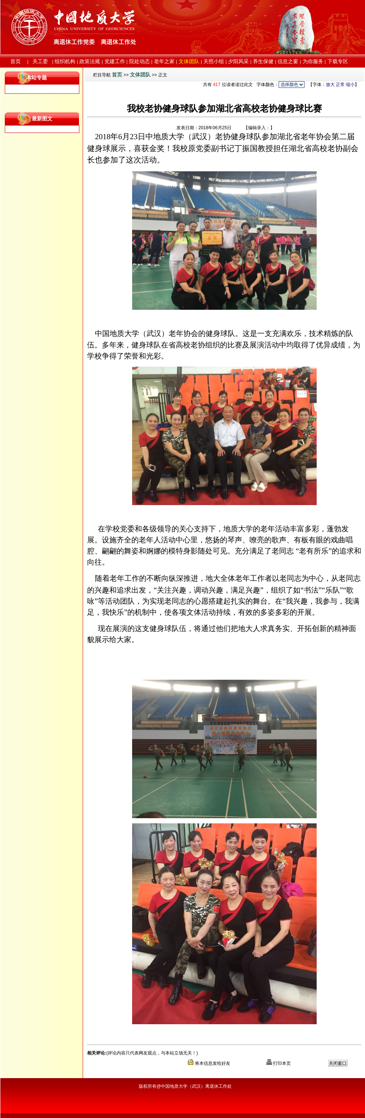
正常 (340, 84)
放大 (330, 84)
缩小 (350, 84)
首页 (117, 75)
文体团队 (140, 75)
